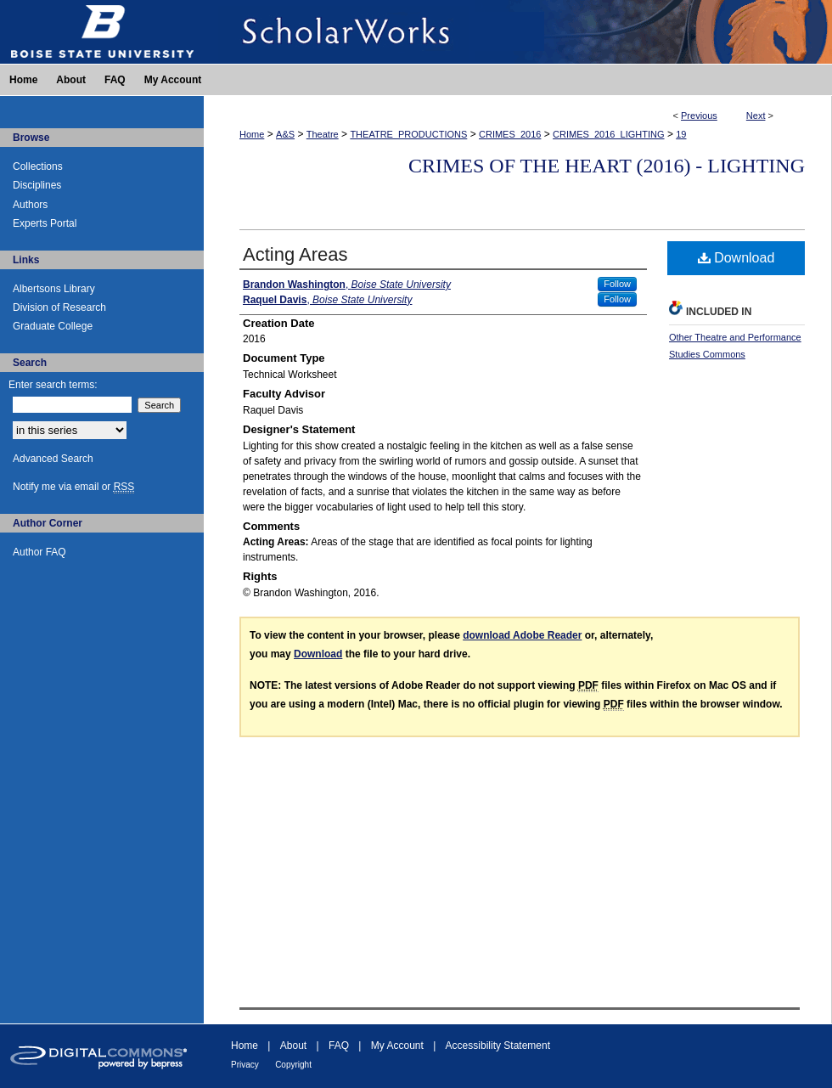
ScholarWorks (518, 32)
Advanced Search (53, 459)
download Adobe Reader (522, 635)
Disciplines (37, 185)
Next (756, 115)
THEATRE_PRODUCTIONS (408, 134)
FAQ (339, 1045)
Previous (699, 115)
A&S (285, 134)
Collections (38, 166)
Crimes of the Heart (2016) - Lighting (606, 166)
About (293, 1045)
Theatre (322, 134)
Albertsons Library (54, 289)
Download (736, 258)
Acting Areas (295, 254)
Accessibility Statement (498, 1045)
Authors (30, 205)
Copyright (293, 1064)
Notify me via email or (73, 487)
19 (681, 134)
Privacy (245, 1064)
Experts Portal (44, 223)
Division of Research (59, 307)
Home (251, 134)
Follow (617, 284)
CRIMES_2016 (510, 134)
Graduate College (53, 326)
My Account (397, 1045)
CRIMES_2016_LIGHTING (608, 134)
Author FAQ (39, 552)
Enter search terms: (53, 385)
